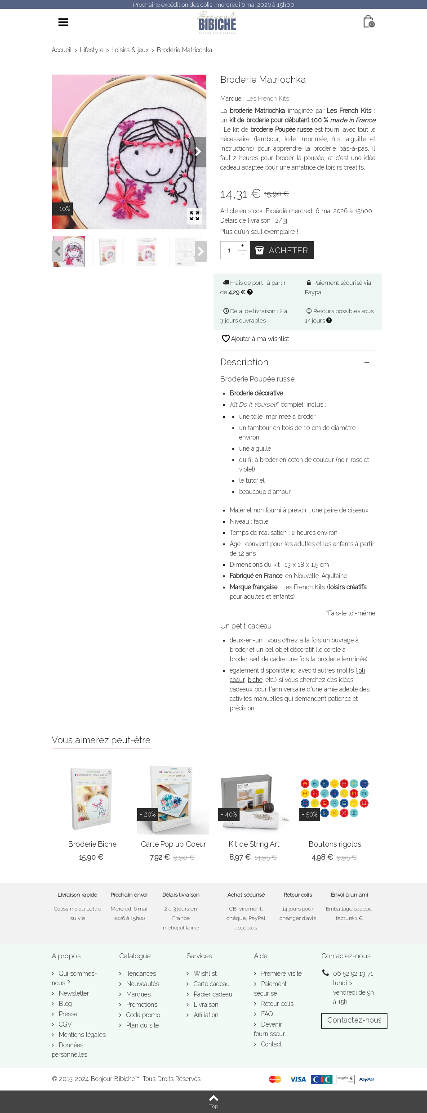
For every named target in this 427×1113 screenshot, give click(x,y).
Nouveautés (142, 983)
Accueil (62, 50)
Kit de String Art (254, 844)
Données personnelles (69, 1049)
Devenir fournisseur (269, 1029)
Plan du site (142, 1025)
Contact (270, 1044)
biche (255, 679)
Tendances (140, 973)
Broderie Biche (92, 844)
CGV (64, 1024)
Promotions (141, 1004)
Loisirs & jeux (130, 50)
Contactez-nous (354, 1020)
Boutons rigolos (335, 844)
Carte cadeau (211, 983)
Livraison (205, 1004)
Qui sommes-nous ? (74, 978)
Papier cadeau (212, 994)
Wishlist (204, 973)
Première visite (280, 973)
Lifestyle (91, 50)
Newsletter (73, 993)
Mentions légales (81, 1034)
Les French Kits (267, 98)
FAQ (266, 1014)
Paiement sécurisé (270, 988)
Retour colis (276, 1003)
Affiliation (205, 1015)
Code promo (142, 1015)
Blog (64, 1003)
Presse (67, 1014)
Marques (138, 994)
